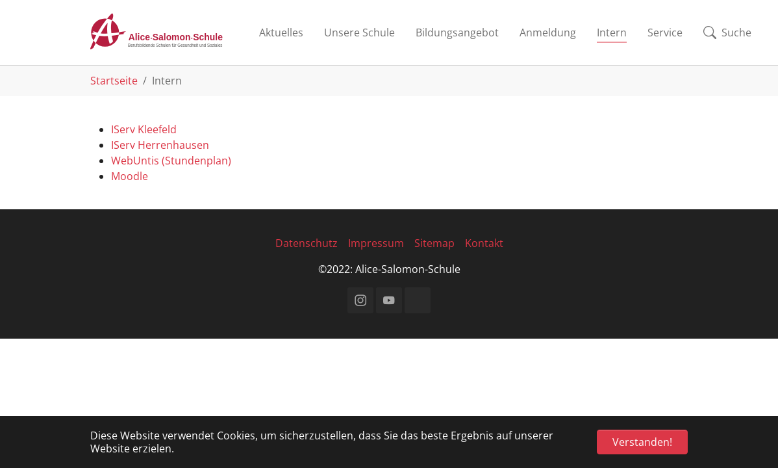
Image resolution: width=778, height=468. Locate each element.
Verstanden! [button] (642, 442)
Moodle (129, 176)
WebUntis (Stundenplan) (171, 160)
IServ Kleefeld (144, 129)
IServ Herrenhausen (160, 145)
